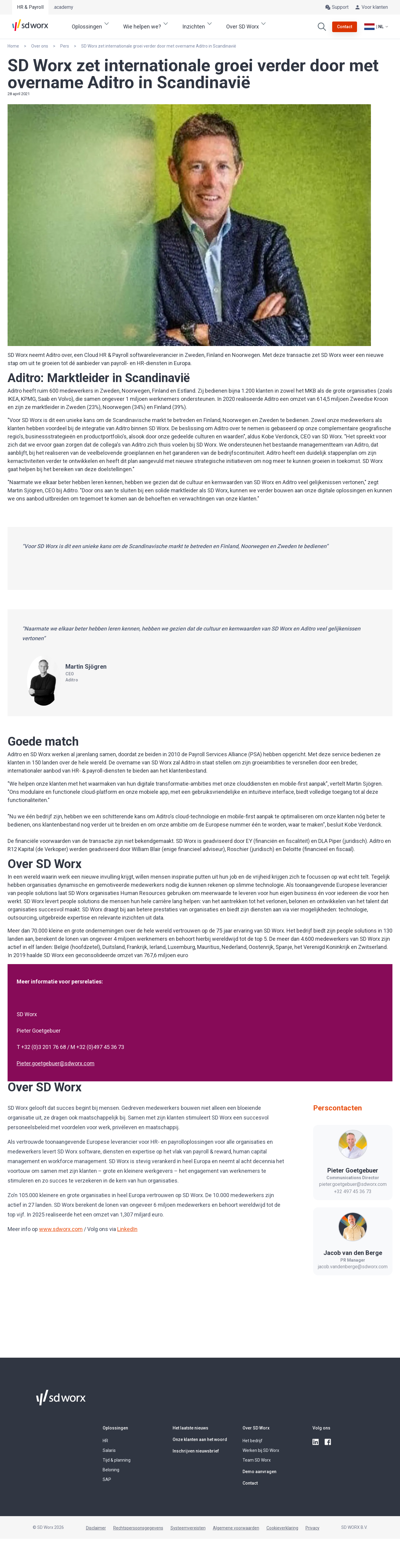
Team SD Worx (257, 1460)
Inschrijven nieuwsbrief (196, 1451)
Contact (250, 1483)
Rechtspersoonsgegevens (138, 1528)
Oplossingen (115, 1428)
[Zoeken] (321, 26)
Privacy (312, 1528)
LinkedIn (127, 1229)
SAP (107, 1479)
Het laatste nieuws (190, 1428)
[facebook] (328, 1442)
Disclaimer (96, 1528)
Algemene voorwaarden (236, 1528)
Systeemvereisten (188, 1528)
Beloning (111, 1469)
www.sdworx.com (61, 1229)
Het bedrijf (253, 1440)
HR (105, 1440)
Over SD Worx (256, 1428)
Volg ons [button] (321, 1428)
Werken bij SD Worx (261, 1450)
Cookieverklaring (282, 1528)
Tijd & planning (117, 1460)
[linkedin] (316, 1442)
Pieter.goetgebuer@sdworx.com (55, 1063)
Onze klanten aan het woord (200, 1439)
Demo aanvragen (259, 1471)
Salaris (109, 1450)
